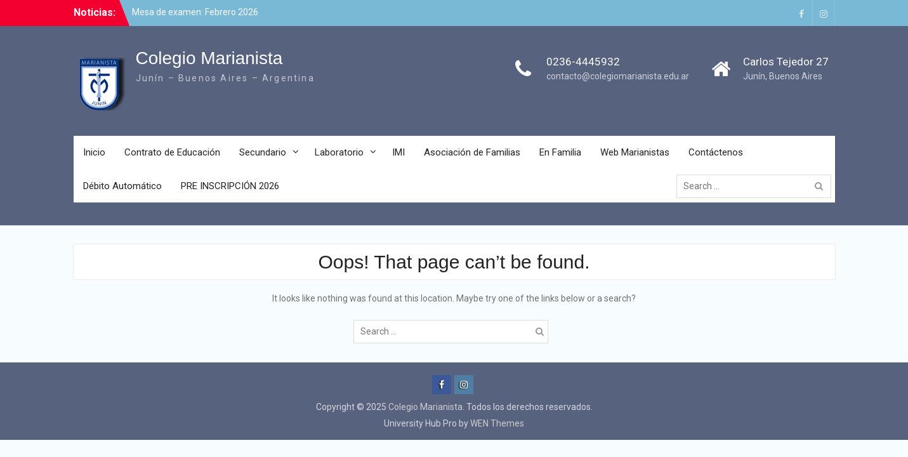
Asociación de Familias (472, 152)
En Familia (560, 152)
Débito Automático (122, 186)
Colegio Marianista (209, 58)
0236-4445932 (583, 61)
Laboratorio (339, 152)
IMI (398, 152)
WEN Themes (497, 423)
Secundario (262, 152)
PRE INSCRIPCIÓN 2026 (230, 186)
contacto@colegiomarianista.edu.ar (617, 76)
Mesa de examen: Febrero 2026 (195, 12)
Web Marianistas (634, 152)
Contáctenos (715, 152)
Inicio (94, 152)
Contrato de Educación (172, 152)
